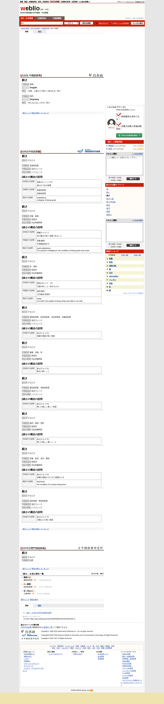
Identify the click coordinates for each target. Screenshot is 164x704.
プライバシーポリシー (31, 663)
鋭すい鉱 (110, 199)
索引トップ (27, 113)
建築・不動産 (105, 646)
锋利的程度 (43, 501)
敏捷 (31, 352)
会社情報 (101, 656)
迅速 (37, 352)
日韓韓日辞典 (65, 1)
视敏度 (111, 146)
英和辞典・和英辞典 (129, 658)
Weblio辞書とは (29, 654)
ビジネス (53, 646)
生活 (58, 648)
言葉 (30, 91)
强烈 (42, 423)
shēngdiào (113, 276)
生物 (84, 648)
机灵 (37, 458)
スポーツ (78, 648)
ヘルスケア (65, 648)
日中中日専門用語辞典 (33, 548)
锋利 (35, 266)
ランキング (44, 113)
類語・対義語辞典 (30, 1)
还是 (111, 283)
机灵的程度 (44, 317)
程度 (49, 185)
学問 (112, 646)
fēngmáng (34, 99)
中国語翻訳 (57, 18)
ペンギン (112, 280)
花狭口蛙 (112, 266)
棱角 (32, 84)
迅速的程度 (34, 165)
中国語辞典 (45, 28)
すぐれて (51, 477)
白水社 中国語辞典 (31, 75)
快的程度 (33, 501)
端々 (44, 91)
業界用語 (60, 646)
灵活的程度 (55, 317)
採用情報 (101, 658)
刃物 (38, 286)
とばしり (37, 103)
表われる (51, 91)
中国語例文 (41, 18)
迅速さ (39, 182)
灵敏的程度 (66, 317)
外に (30, 103)
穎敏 (38, 232)
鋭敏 (57, 477)
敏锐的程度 (34, 317)
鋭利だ (39, 283)
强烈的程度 (44, 388)
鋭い (108, 192)
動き (38, 371)
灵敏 (31, 216)
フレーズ (38, 169)
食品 (88, 648)
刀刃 (38, 294)
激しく (45, 407)
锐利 (38, 291)
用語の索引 (36, 113)
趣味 (72, 648)
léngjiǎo (33, 87)
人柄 (35, 91)
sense (54, 484)
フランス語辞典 (127, 668)
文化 (53, 648)
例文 (39, 32)
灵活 (42, 458)
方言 (98, 648)
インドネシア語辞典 (129, 670)
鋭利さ (109, 215)
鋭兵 (108, 205)
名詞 (33, 169)
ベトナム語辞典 (127, 675)
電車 (77, 646)
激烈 (37, 423)
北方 (111, 273)
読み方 (24, 557)
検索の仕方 (28, 656)
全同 (35, 222)
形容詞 (34, 219)
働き (42, 236)
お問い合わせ (77, 654)
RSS (91, 690)
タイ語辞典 (126, 673)
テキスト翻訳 (111, 154)
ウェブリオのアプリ (56, 654)
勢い (38, 407)
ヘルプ (26, 658)
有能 (51, 236)
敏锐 (37, 216)
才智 (38, 244)
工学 (97, 646)
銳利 (108, 211)
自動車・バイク (85, 646)
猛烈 (31, 423)
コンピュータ (69, 646)
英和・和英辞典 (43, 1)
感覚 (44, 336)
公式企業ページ (103, 654)
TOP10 (111, 255)
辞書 (21, 1)
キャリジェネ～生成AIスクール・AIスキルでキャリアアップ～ (131, 682)
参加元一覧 (47, 627)
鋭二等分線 (110, 202)
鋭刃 (108, 208)
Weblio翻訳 (126, 661)
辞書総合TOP (140, 2)
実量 (111, 259)
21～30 (137, 255)
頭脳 (38, 336)
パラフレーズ (36, 172)
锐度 (31, 560)
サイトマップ (28, 666)
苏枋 (111, 262)
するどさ (31, 160)
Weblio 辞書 (25, 28)
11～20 (124, 255)
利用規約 (27, 661)
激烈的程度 (34, 388)
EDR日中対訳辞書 (31, 151)
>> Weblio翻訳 (137, 154)
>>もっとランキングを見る (133, 293)
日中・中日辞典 (26, 18)
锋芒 (32, 96)
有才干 (46, 244)
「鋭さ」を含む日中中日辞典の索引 (38, 613)
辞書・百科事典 (106, 648)
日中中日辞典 (54, 1)
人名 (93, 648)
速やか (39, 185)
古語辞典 (74, 1)
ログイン (130, 2)
